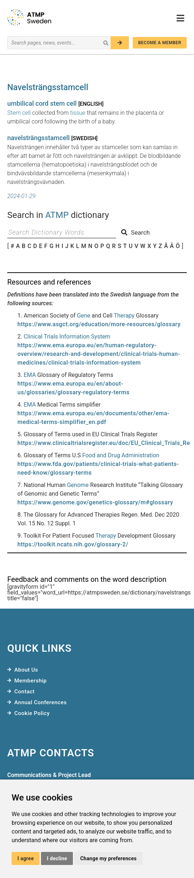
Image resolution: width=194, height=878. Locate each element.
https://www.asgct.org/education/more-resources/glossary (99, 324)
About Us (26, 670)
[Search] (120, 42)
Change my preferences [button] (108, 858)
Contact (25, 691)
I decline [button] (57, 858)
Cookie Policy (32, 713)
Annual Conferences (41, 702)
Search (135, 232)
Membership (31, 680)
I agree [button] (25, 858)
